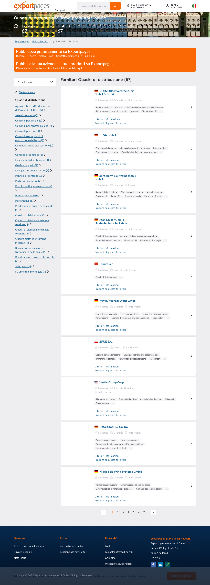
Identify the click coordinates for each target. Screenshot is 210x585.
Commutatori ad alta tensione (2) (34, 145)
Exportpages (22, 41)
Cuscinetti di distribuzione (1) (32, 159)
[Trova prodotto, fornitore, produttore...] (93, 6)
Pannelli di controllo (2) (28, 175)
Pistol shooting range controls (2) (34, 186)
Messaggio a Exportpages (119, 563)
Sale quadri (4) (23, 266)
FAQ (107, 545)
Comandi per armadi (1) (28, 120)
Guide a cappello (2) (26, 165)
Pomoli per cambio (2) (27, 195)
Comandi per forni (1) (27, 130)
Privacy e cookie (23, 551)
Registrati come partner (72, 545)
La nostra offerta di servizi (119, 551)
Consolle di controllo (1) (29, 154)
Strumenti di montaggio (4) (30, 271)
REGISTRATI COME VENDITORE (141, 6)
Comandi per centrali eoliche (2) (33, 125)
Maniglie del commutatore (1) (32, 170)
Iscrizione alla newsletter (73, 551)
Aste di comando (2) (26, 115)
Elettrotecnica (40, 41)
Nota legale (20, 557)
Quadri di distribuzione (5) (30, 215)
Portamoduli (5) (24, 200)
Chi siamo (110, 557)
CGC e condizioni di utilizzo (29, 545)
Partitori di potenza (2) (28, 180)
